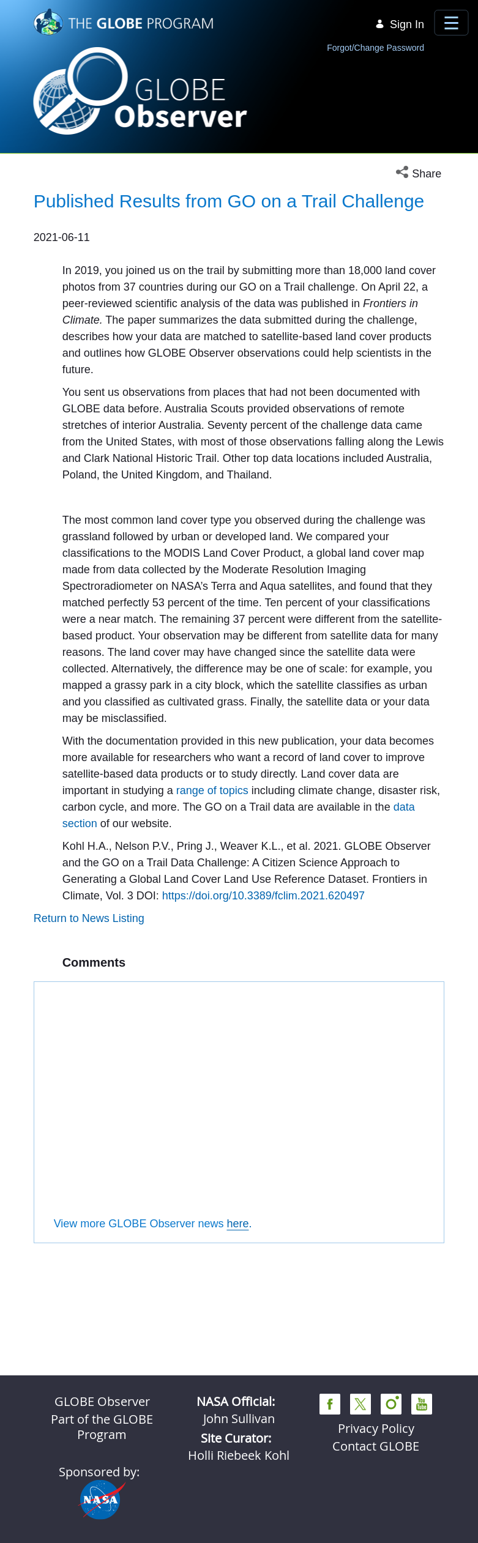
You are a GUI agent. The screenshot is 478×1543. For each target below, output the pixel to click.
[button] (419, 174)
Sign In (399, 24)
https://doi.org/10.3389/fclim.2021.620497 (263, 1069)
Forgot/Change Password (375, 48)
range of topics (212, 963)
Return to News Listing (89, 1091)
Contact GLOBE (375, 1446)
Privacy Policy (376, 1428)
